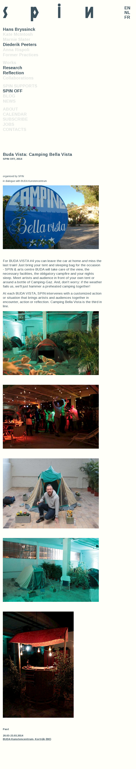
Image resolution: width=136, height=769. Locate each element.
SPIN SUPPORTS (20, 85)
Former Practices (20, 54)
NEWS (9, 101)
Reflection (13, 72)
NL (127, 12)
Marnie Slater (16, 39)
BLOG (9, 96)
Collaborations (18, 78)
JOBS (8, 124)
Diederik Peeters (19, 44)
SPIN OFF (12, 90)
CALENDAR (15, 114)
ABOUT (10, 109)
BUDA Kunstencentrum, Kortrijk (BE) (27, 739)
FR (127, 17)
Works (9, 62)
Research (12, 67)
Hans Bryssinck (19, 29)
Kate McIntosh (18, 34)
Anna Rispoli (16, 49)
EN (127, 8)
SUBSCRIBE (15, 119)
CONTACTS (14, 129)
